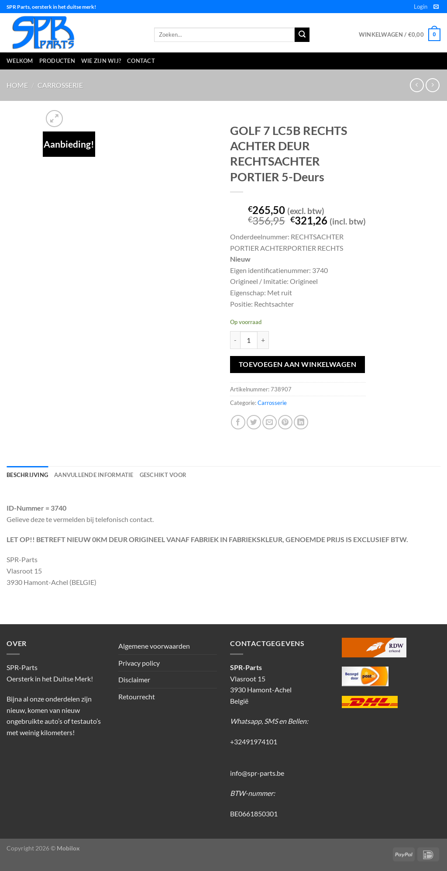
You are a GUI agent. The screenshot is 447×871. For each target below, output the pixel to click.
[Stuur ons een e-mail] (436, 7)
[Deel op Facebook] (238, 422)
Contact (141, 60)
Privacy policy (139, 663)
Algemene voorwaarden (154, 646)
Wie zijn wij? (101, 60)
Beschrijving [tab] (27, 474)
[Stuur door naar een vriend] (269, 422)
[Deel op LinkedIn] (301, 422)
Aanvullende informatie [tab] (94, 474)
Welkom (20, 60)
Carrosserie (60, 85)
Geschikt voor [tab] (163, 474)
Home (17, 85)
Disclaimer (134, 679)
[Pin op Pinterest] (285, 422)
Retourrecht (136, 696)
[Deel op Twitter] (254, 422)
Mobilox (68, 848)
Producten (57, 60)
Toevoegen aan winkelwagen (298, 364)
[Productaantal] (249, 340)
